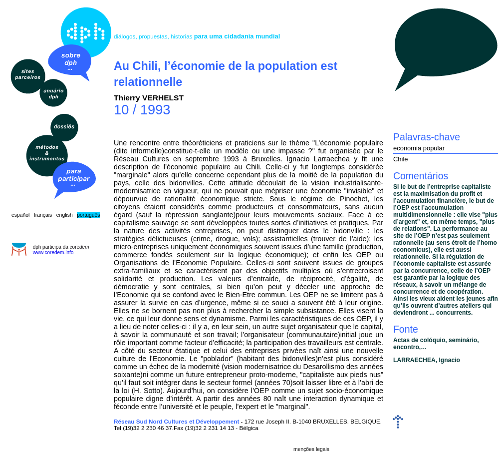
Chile (400, 159)
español (20, 215)
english (64, 215)
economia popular (419, 148)
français (43, 215)
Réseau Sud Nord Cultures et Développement (176, 421)
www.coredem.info (53, 252)
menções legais (311, 449)
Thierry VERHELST (149, 97)
